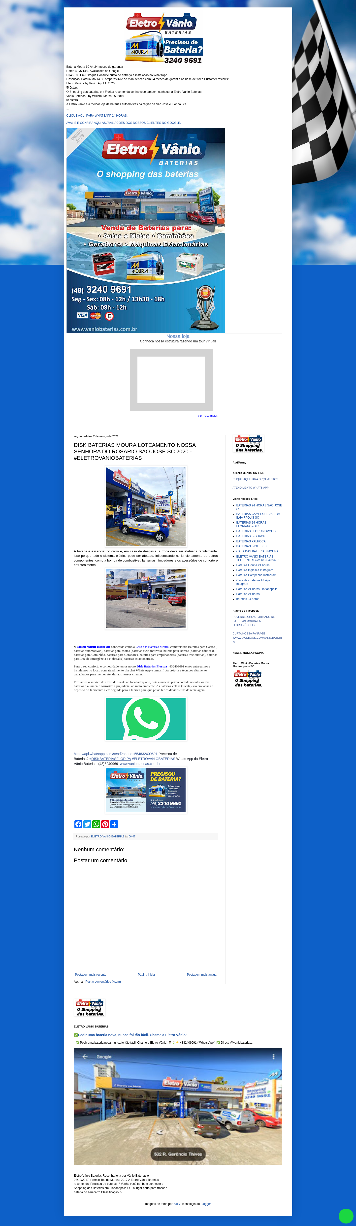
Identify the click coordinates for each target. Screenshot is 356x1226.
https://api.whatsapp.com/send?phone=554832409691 (116, 754)
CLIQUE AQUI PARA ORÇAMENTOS (255, 479)
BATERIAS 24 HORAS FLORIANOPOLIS (251, 524)
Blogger (206, 1204)
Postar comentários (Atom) (103, 981)
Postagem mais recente (90, 974)
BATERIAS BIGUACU (250, 536)
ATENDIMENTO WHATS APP (251, 487)
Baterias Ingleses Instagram (254, 570)
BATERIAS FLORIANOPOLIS (256, 531)
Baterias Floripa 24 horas (253, 565)
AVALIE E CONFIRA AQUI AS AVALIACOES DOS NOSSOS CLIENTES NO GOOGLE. (123, 123)
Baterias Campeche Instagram (256, 575)
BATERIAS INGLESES (251, 546)
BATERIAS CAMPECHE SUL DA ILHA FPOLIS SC (258, 515)
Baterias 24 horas (248, 594)
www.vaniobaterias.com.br (140, 764)
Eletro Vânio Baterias (93, 647)
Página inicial (147, 974)
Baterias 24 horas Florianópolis (256, 589)
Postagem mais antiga (202, 974)
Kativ (176, 1204)
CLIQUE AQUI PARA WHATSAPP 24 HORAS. (97, 115)
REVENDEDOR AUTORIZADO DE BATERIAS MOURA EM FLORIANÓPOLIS (254, 621)
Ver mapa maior (208, 415)
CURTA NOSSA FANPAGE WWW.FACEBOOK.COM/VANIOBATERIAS (257, 637)
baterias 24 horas (247, 599)
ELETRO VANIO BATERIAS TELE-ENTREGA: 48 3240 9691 (257, 558)
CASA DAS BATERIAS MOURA (257, 551)
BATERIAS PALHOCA (251, 541)
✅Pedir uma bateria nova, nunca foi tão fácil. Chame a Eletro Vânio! (130, 1035)
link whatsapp (346, 1216)
